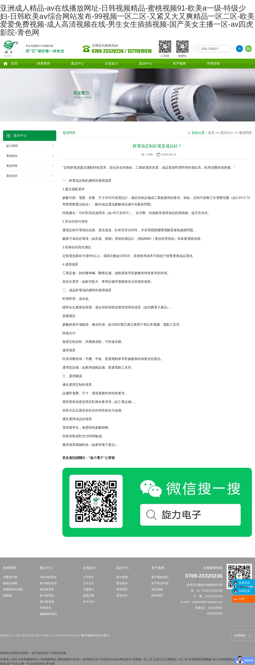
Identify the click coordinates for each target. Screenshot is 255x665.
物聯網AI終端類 (13, 592)
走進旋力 (111, 63)
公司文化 (88, 586)
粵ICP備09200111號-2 (95, 636)
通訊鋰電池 (47, 592)
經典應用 (43, 63)
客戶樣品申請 (160, 586)
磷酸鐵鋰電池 (48, 616)
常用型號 (213, 63)
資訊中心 (145, 63)
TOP (242, 599)
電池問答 (30, 166)
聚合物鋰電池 (48, 586)
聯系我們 (157, 598)
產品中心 (77, 63)
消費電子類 (10, 580)
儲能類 (7, 598)
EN (248, 48)
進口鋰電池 (47, 604)
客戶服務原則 (160, 580)
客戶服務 (179, 63)
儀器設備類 (10, 586)
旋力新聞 (30, 146)
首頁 (10, 64)
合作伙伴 (88, 604)
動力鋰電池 (47, 598)
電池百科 (30, 176)
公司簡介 (88, 580)
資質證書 (88, 598)
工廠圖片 (88, 592)
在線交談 (244, 582)
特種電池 (45, 610)
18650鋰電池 (48, 580)
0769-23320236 (203, 579)
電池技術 (30, 156)
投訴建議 (157, 592)
